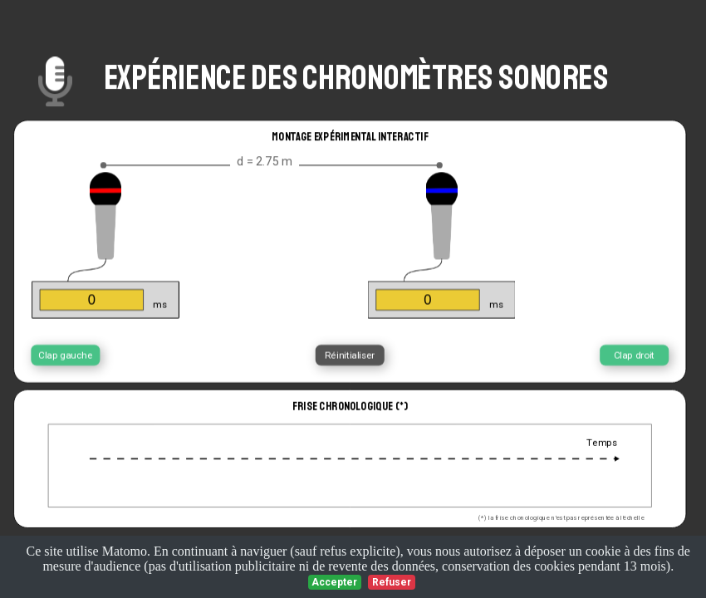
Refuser (391, 582)
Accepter (334, 582)
